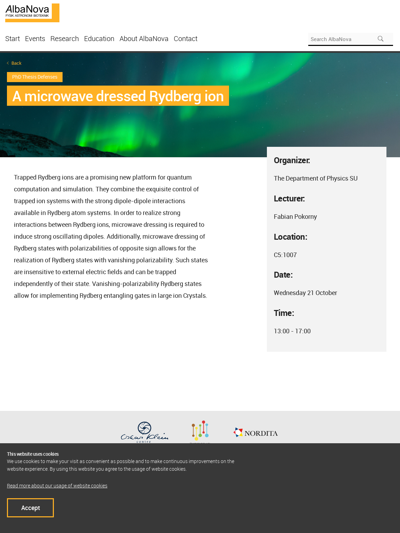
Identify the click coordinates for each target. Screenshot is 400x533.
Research (64, 38)
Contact (185, 38)
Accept (30, 507)
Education (99, 38)
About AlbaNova (144, 38)
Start (12, 38)
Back (16, 63)
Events (35, 38)
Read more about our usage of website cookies (57, 485)
